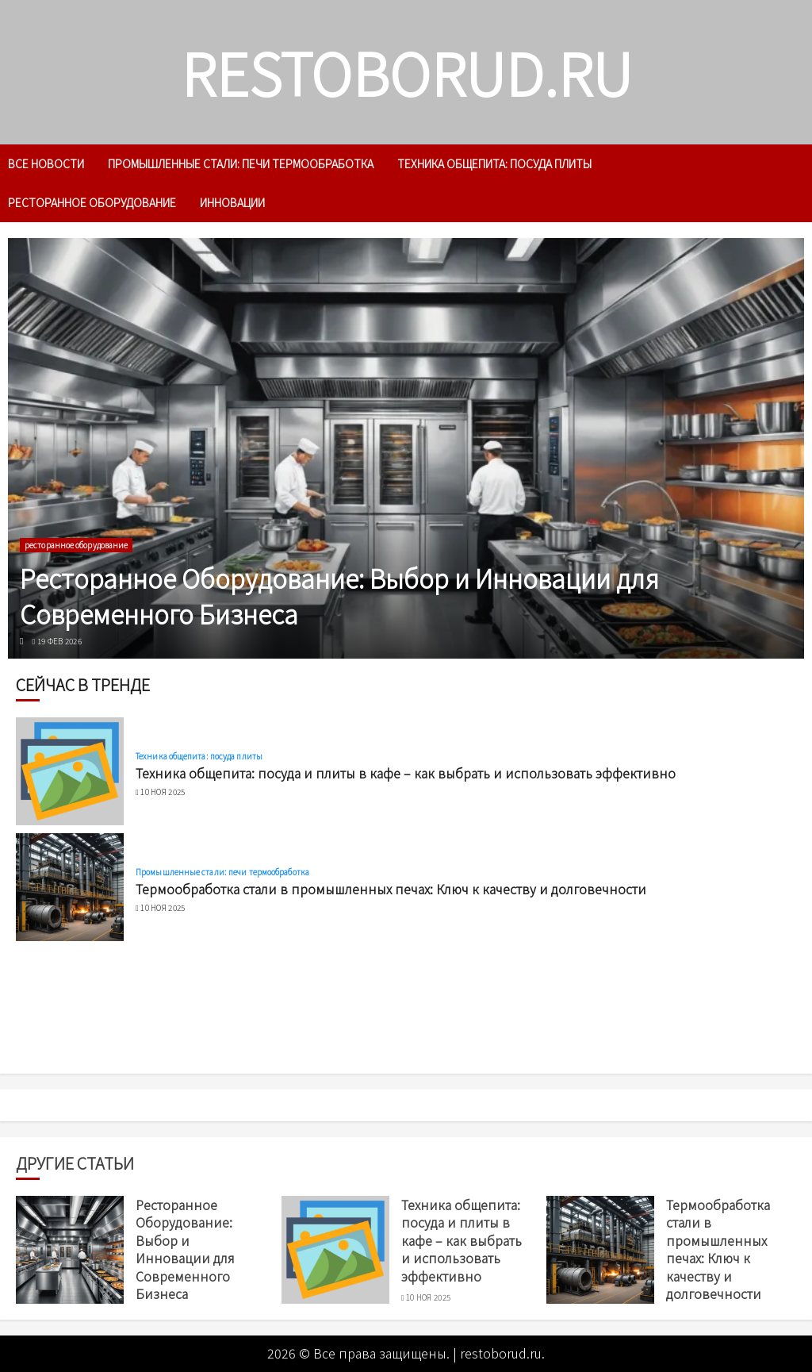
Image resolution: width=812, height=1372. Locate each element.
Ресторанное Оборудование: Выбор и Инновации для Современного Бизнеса (339, 595)
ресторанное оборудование (92, 202)
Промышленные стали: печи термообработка (240, 163)
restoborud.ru (406, 71)
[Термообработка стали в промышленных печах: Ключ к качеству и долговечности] (70, 887)
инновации (232, 202)
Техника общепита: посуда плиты (494, 163)
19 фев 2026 (59, 641)
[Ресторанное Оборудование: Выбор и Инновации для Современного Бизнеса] (406, 448)
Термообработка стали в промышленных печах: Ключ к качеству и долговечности (391, 888)
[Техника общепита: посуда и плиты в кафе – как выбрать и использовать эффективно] (70, 771)
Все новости (46, 163)
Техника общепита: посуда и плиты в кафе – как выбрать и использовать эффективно (406, 772)
